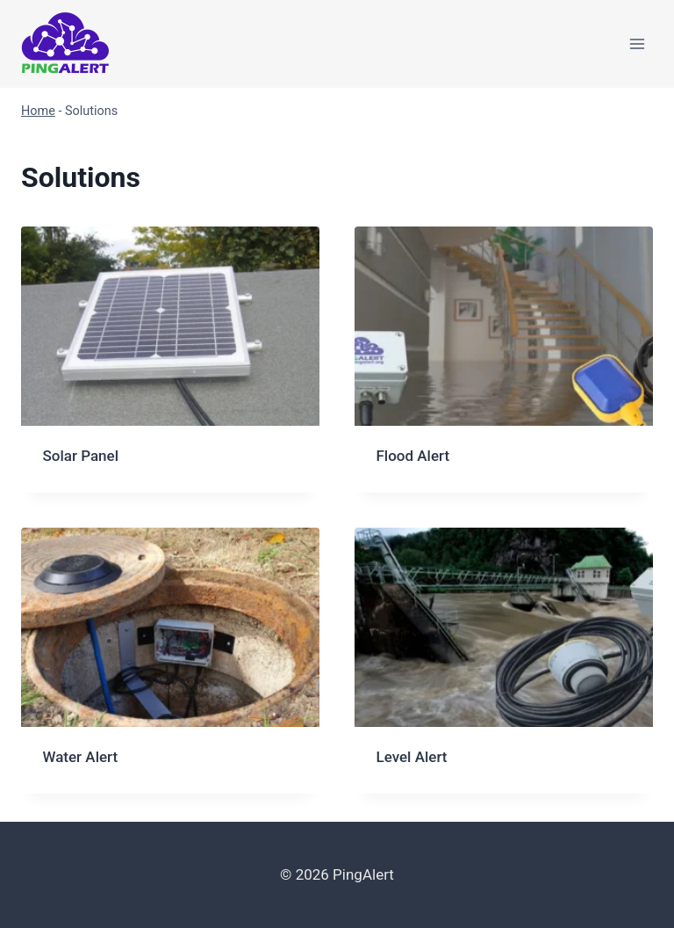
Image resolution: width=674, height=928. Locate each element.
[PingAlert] (65, 44)
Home (38, 111)
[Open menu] (636, 43)
